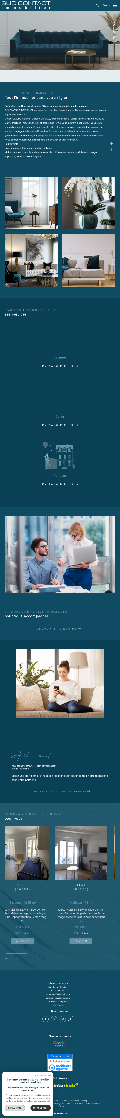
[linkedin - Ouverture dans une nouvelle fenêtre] (70, 1018)
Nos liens (79, 1103)
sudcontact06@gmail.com (58, 994)
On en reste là (42, 1075)
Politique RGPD (92, 1103)
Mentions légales (56, 1103)
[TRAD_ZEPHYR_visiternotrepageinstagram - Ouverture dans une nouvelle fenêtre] (62, 1018)
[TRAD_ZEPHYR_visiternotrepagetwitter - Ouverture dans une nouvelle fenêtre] (53, 1018)
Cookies (60, 1106)
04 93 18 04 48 (57, 990)
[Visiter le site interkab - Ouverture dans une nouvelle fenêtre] (66, 1084)
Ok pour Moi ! (40, 1107)
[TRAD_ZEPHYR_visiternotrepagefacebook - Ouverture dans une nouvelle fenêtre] (45, 1018)
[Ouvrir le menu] (110, 5)
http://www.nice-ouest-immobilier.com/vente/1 (50, 114)
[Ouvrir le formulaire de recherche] (88, 5)
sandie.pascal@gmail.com (58, 998)
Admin (69, 1103)
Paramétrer (15, 1107)
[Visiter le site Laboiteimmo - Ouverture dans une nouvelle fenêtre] (60, 1111)
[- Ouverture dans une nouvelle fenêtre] (59, 1043)
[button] (16, 958)
